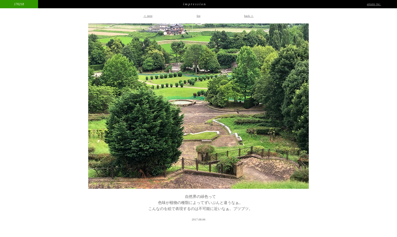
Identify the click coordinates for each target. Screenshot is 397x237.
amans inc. (374, 4)
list (198, 15)
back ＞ (249, 15)
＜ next (147, 15)
